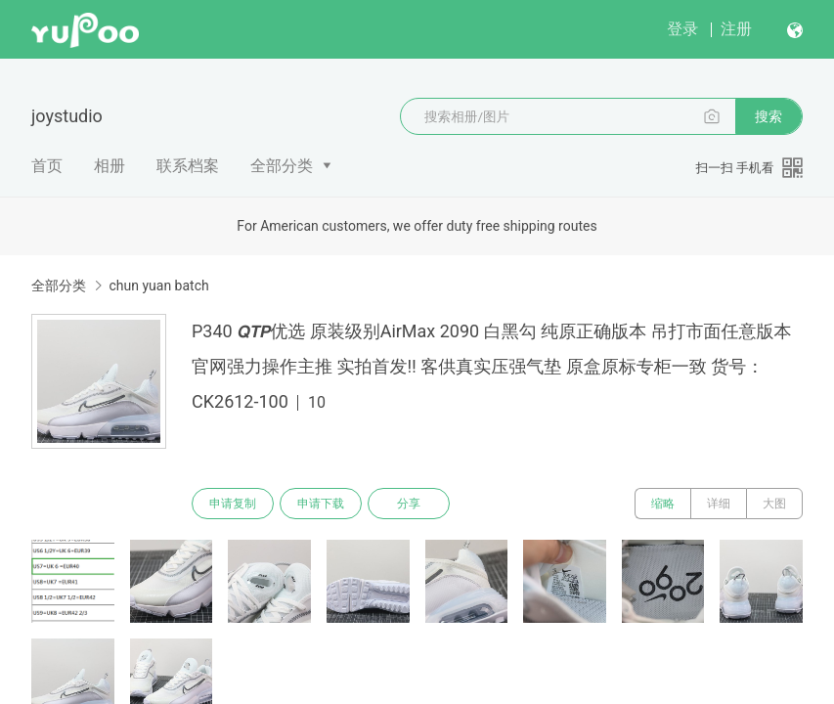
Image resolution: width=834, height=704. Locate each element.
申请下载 (320, 503)
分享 (408, 503)
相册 (109, 165)
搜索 (768, 116)
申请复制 (232, 503)
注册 (736, 29)
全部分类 (281, 165)
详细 (718, 503)
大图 (774, 503)
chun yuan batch (158, 285)
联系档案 (187, 165)
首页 (47, 165)
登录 (682, 29)
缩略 (663, 503)
